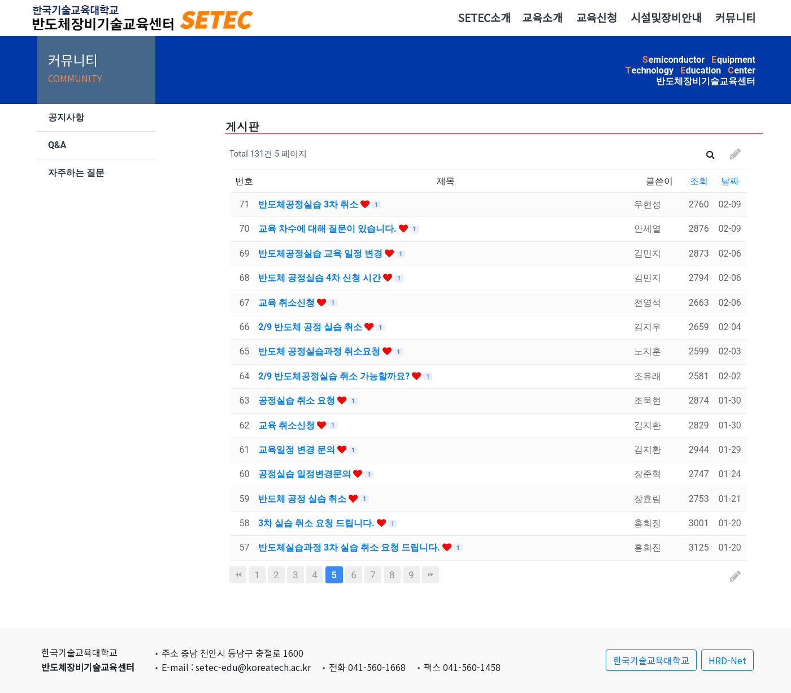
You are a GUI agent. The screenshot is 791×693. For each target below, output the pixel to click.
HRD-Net (727, 660)
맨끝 (430, 574)
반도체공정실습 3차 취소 (309, 204)
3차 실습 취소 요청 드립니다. (317, 523)
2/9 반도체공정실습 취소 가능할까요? (335, 376)
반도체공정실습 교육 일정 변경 (321, 253)
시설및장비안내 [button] (666, 17)
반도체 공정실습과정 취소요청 (320, 351)
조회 (699, 181)
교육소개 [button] (542, 17)
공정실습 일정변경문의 (305, 474)
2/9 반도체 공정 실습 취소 (311, 327)
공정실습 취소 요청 (297, 400)
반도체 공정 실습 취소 (303, 498)
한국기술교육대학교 (651, 660)
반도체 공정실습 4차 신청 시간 (320, 277)
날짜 (730, 181)
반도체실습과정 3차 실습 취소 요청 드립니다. (350, 547)
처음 (237, 574)
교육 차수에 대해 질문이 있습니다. (328, 228)
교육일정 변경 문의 (297, 449)
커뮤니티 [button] (735, 17)
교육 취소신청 (287, 302)
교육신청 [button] (596, 17)
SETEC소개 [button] (484, 17)
